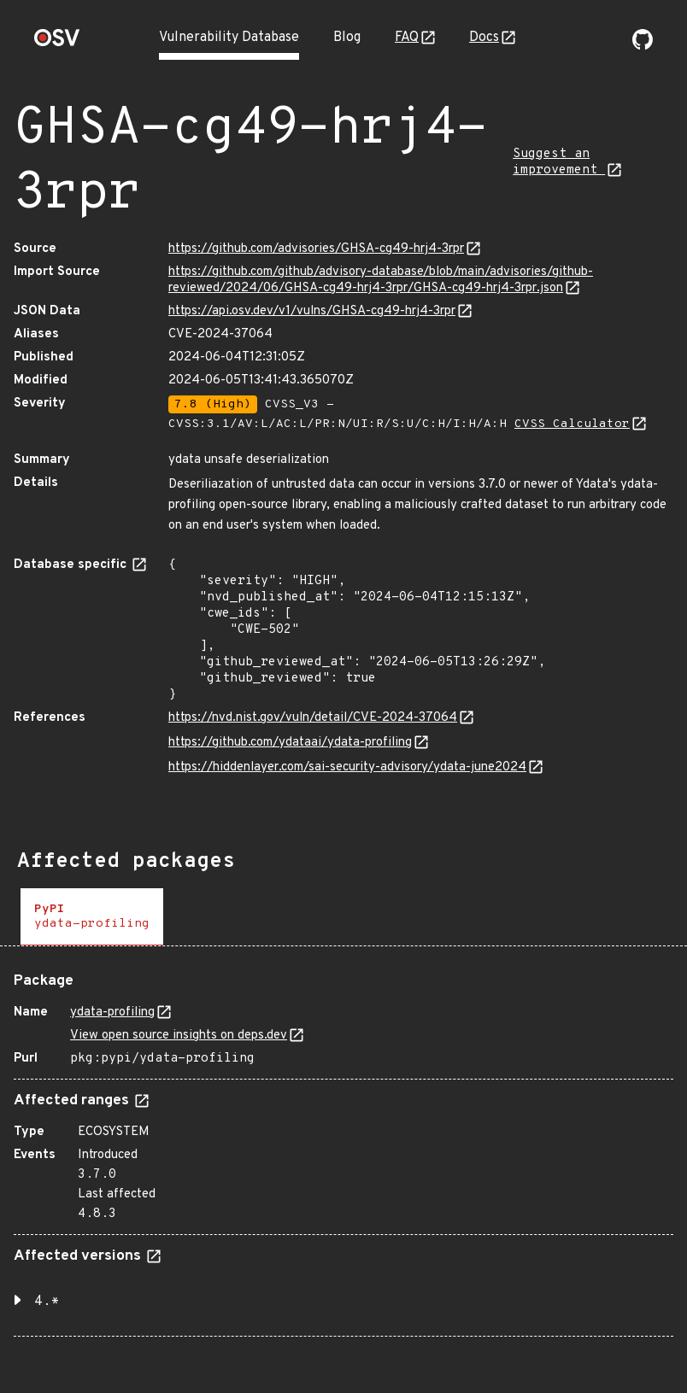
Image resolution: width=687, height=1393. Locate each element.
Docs (484, 37)
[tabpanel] (343, 1147)
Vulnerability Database (229, 37)
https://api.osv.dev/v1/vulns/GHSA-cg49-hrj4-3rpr (311, 311)
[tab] (92, 916)
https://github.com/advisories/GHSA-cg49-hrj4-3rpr (316, 249)
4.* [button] (47, 1301)
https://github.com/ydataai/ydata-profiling (290, 743)
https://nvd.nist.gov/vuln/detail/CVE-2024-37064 (312, 718)
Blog (347, 37)
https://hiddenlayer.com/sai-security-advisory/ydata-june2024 (347, 767)
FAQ (407, 37)
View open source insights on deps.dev (178, 1035)
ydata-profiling (112, 1012)
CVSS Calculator (572, 424)
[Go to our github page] (642, 46)
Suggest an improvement (559, 162)
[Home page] (57, 43)
